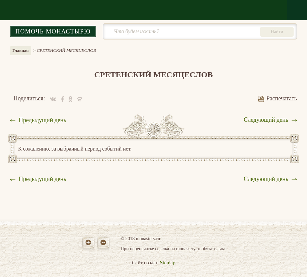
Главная (20, 50)
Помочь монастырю (53, 31)
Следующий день (266, 120)
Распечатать (277, 98)
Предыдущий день (42, 120)
